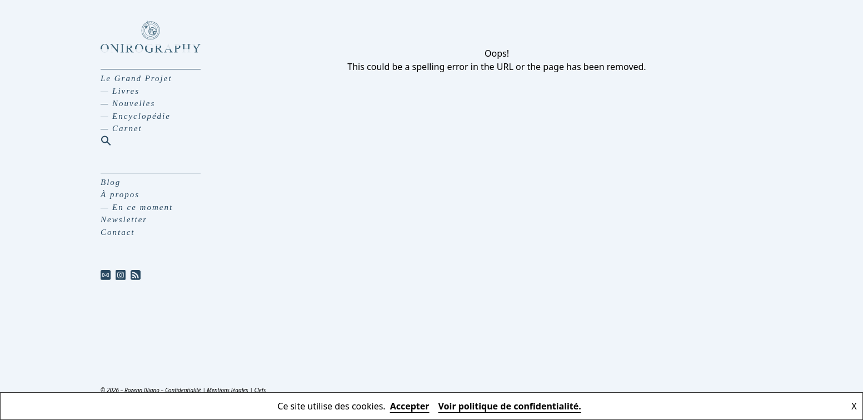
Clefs (260, 390)
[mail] (106, 274)
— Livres (120, 91)
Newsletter (124, 219)
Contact (118, 232)
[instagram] (121, 274)
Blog (111, 182)
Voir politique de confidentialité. (509, 406)
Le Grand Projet (136, 78)
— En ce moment (137, 207)
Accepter (410, 406)
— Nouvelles (128, 103)
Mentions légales (227, 390)
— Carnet (121, 128)
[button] (106, 140)
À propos (120, 194)
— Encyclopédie (136, 116)
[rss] (136, 274)
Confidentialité (183, 390)
